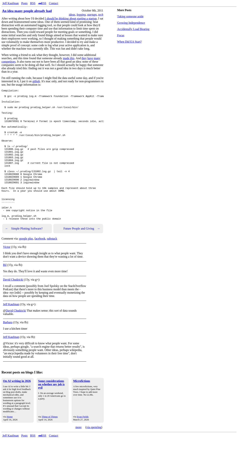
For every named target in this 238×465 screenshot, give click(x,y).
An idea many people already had (27, 11)
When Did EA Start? (129, 41)
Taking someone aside (130, 16)
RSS (32, 3)
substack (52, 264)
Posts (24, 3)
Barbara (7, 348)
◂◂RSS (42, 3)
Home (10, 442)
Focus (120, 35)
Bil (5, 291)
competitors (8, 61)
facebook (39, 264)
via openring (93, 453)
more (78, 453)
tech (100, 14)
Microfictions (81, 407)
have (90, 58)
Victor (6, 273)
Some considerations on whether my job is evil (51, 410)
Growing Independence (131, 22)
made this (68, 58)
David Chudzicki (13, 305)
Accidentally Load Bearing (133, 29)
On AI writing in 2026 (17, 407)
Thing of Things (50, 442)
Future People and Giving (81, 254)
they (84, 58)
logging (81, 14)
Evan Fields (83, 442)
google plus (26, 264)
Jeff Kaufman (10, 3)
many (97, 58)
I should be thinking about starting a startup (71, 18)
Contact (53, 3)
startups (92, 14)
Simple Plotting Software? (24, 254)
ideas (72, 14)
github (36, 81)
